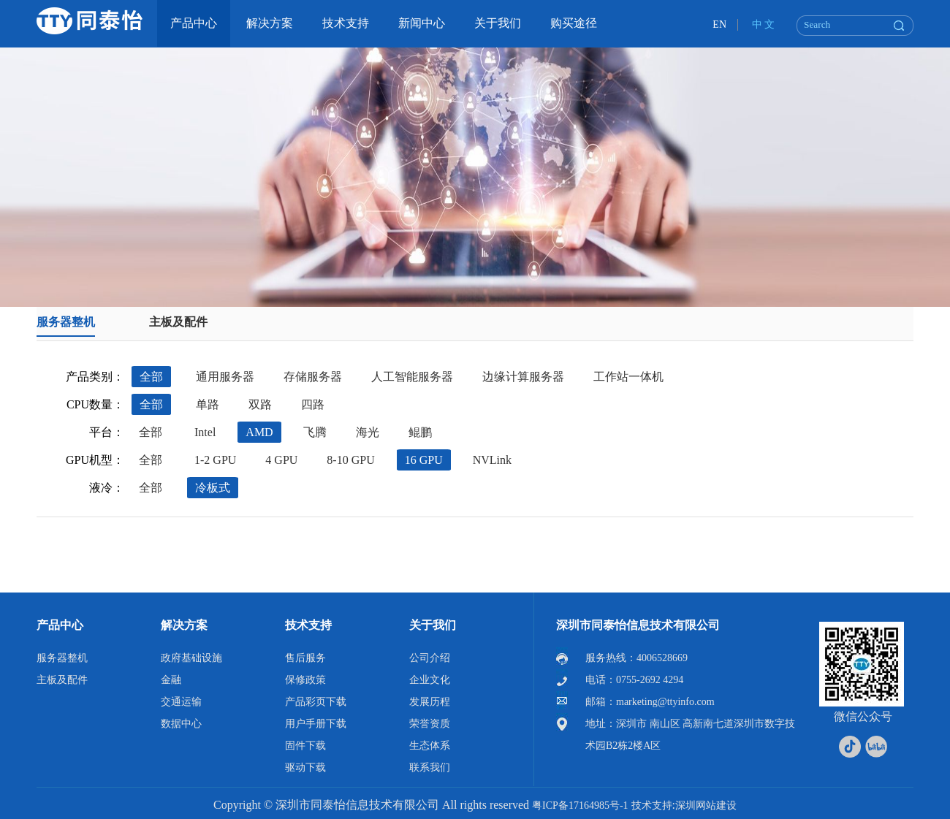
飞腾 (315, 432)
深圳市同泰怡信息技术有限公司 (638, 625)
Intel (205, 432)
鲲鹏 (420, 432)
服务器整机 (66, 322)
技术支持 (308, 625)
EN (719, 24)
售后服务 (305, 657)
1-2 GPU (215, 460)
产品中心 (60, 625)
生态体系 (429, 745)
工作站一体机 (628, 376)
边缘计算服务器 (523, 376)
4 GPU (281, 460)
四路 (312, 404)
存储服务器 (313, 376)
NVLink (492, 460)
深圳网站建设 (706, 805)
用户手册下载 (315, 723)
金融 (171, 679)
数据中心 (181, 723)
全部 (151, 376)
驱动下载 (305, 767)
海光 (367, 432)
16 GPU (424, 460)
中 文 (763, 24)
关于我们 (432, 625)
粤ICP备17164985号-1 (580, 805)
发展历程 (429, 701)
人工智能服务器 (412, 376)
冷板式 (212, 487)
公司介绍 (429, 657)
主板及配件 (178, 322)
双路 (260, 404)
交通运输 (181, 701)
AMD (259, 432)
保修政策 (305, 679)
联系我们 (429, 767)
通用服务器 (225, 376)
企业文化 (429, 679)
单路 (207, 404)
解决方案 (184, 625)
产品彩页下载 (315, 701)
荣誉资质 (429, 723)
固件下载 (305, 745)
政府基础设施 (191, 657)
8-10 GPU (350, 460)
